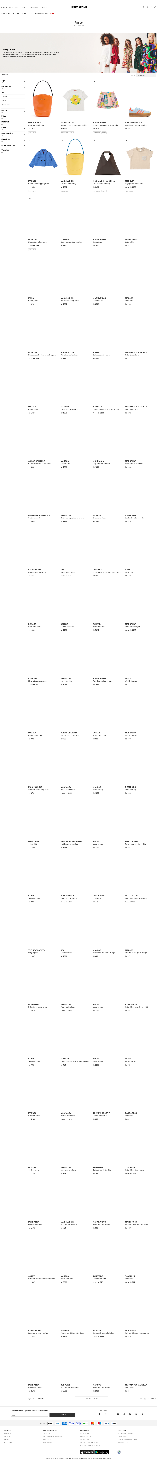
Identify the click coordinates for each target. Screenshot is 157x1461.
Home (26, 7)
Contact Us (46, 1433)
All (3, 92)
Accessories (6, 105)
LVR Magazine (36, 7)
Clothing (4, 96)
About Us (7, 1436)
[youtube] (118, 1414)
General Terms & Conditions (127, 1439)
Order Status (47, 1442)
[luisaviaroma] (78, 7)
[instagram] (136, 1414)
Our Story (7, 1433)
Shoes (4, 100)
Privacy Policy (123, 1442)
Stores (48, 7)
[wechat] (130, 1414)
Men (12, 7)
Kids (18, 7)
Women (4, 7)
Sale (56, 13)
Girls (25, 13)
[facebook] (100, 1414)
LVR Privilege (84, 1433)
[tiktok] (112, 1414)
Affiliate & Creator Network (90, 1445)
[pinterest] (142, 1414)
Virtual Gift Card (86, 1436)
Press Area (8, 1442)
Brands (17, 13)
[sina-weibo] (124, 1414)
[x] (106, 1414)
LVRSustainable (44, 13)
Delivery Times (48, 1439)
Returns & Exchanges (125, 1433)
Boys (33, 13)
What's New (6, 13)
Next (153, 1399)
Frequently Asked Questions (52, 1436)
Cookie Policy (122, 1436)
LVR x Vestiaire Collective (89, 1442)
